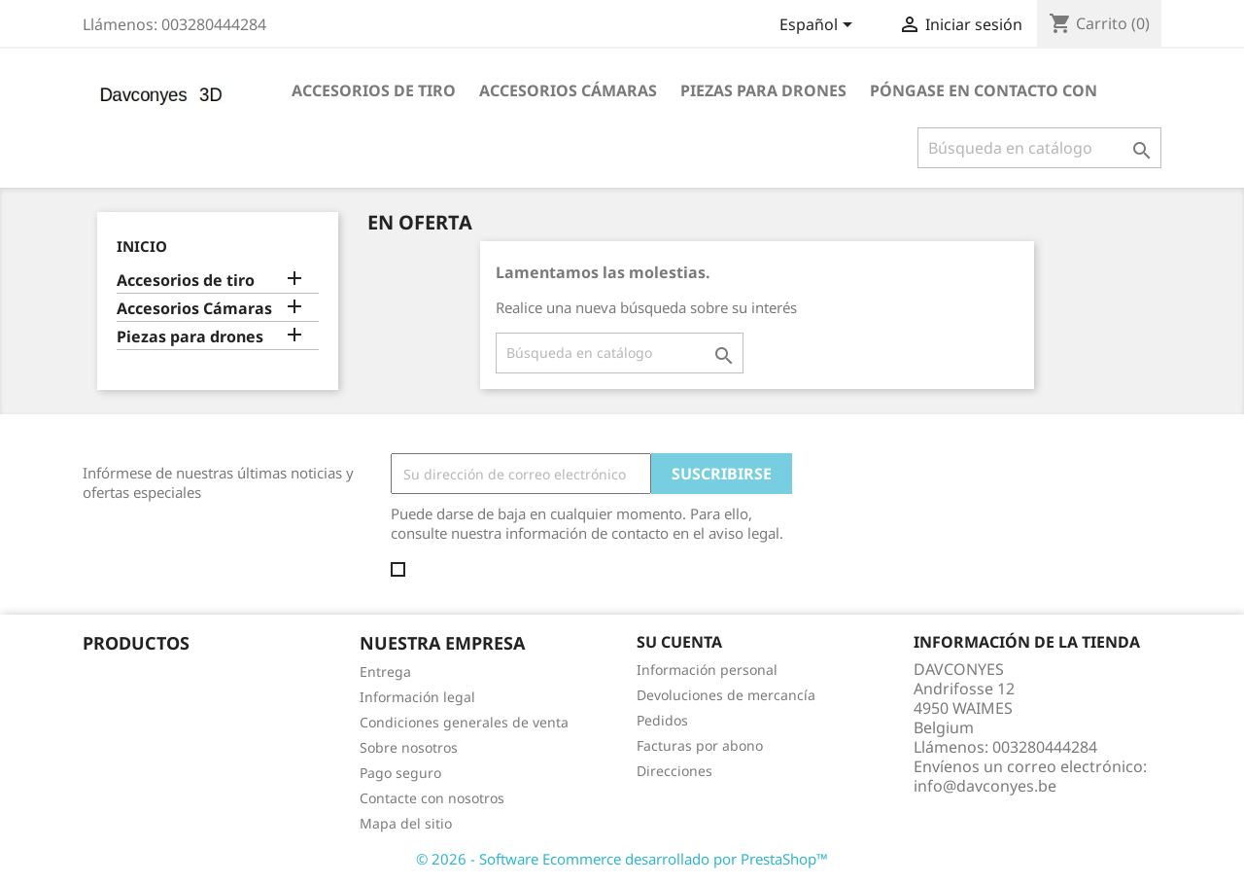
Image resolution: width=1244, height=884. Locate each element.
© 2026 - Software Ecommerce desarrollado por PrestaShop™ (622, 858)
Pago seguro (400, 772)
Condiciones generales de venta (464, 722)
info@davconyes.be (985, 785)
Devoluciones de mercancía (726, 695)
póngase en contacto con (983, 90)
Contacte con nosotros (432, 798)
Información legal (417, 697)
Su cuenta (679, 642)
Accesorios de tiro (374, 90)
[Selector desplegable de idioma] (819, 26)
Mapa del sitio (406, 823)
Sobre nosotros (409, 747)
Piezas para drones (763, 90)
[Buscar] (1039, 147)
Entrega (385, 671)
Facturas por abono (700, 745)
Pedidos (662, 720)
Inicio (142, 246)
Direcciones (674, 770)
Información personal (707, 669)
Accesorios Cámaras (568, 90)
